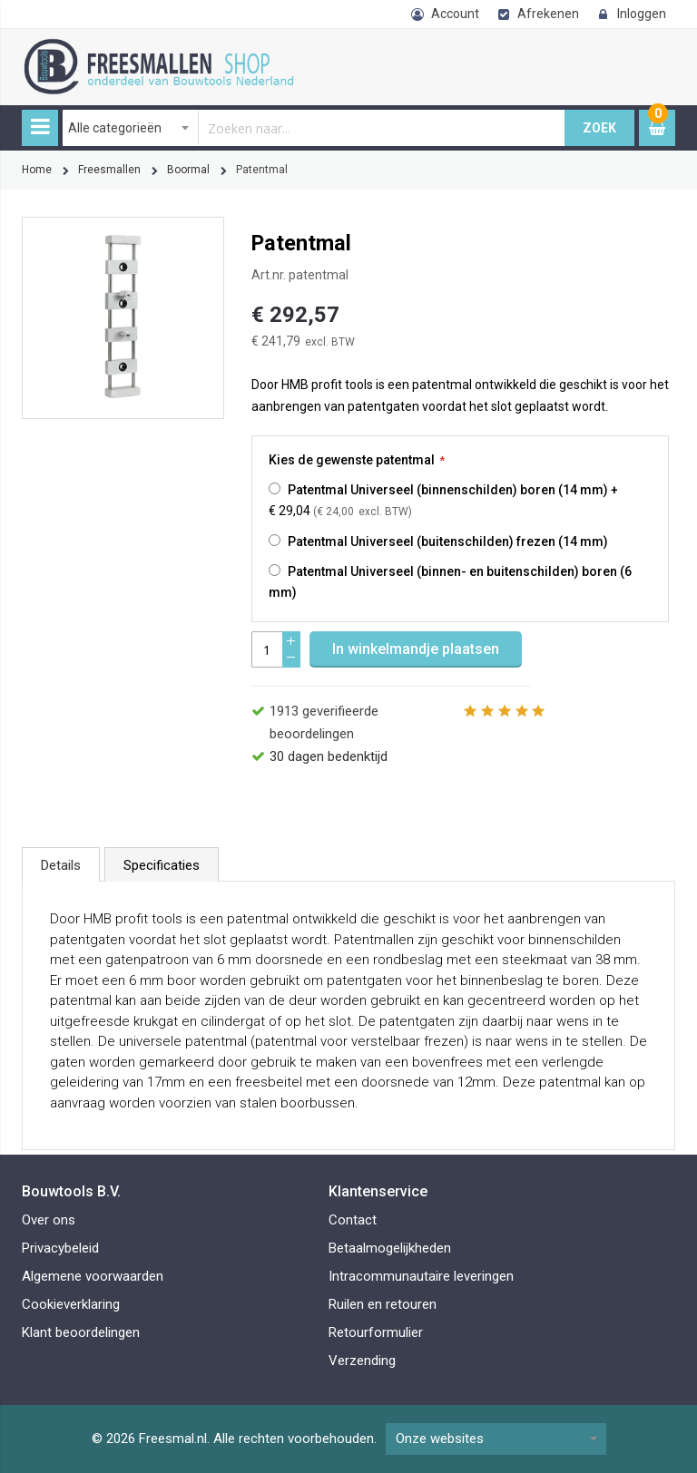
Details (61, 865)
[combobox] (314, 128)
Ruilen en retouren (383, 1304)
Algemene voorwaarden (92, 1276)
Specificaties (161, 865)
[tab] (61, 864)
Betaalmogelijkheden (390, 1248)
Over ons (48, 1220)
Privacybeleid (60, 1248)
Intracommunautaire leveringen (421, 1276)
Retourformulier (376, 1332)
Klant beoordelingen (81, 1332)
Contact (353, 1220)
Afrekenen (548, 13)
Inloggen (641, 13)
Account (455, 13)
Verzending (362, 1360)
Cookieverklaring (71, 1304)
